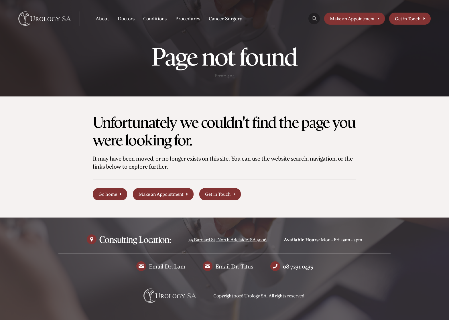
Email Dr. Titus (234, 266)
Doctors (126, 18)
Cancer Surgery (225, 18)
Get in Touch (408, 18)
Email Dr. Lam (167, 266)
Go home (108, 194)
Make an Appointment (352, 18)
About (102, 18)
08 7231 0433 (298, 266)
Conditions (155, 18)
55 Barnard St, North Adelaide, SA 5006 (227, 239)
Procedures (187, 18)
